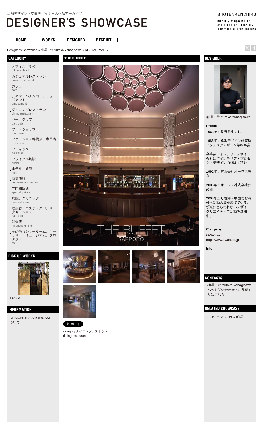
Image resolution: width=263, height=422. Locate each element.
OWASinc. (214, 235)
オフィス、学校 (24, 68)
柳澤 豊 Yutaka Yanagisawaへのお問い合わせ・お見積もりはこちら (229, 289)
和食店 (22, 223)
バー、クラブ (22, 121)
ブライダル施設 (24, 160)
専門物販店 (21, 190)
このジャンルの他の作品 (225, 317)
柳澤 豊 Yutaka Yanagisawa (61, 50)
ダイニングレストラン (29, 111)
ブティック (20, 150)
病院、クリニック (25, 200)
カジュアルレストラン (29, 78)
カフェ (17, 87)
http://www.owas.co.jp (222, 240)
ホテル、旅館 (22, 170)
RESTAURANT (95, 50)
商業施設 (25, 180)
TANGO (15, 298)
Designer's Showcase (22, 50)
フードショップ (24, 131)
